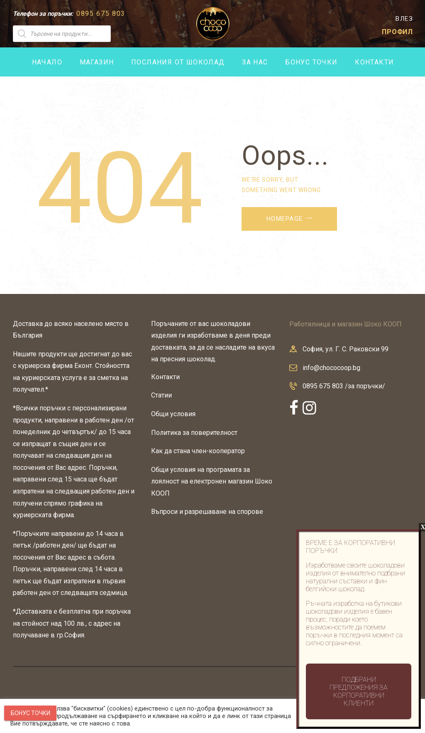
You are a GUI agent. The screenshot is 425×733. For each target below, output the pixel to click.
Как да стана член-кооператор (198, 451)
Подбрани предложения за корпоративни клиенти (359, 691)
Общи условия (173, 414)
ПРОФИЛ (397, 32)
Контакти (165, 377)
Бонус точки (30, 713)
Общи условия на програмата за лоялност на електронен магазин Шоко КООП (211, 481)
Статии (161, 395)
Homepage (284, 218)
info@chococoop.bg (331, 368)
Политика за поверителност (194, 433)
